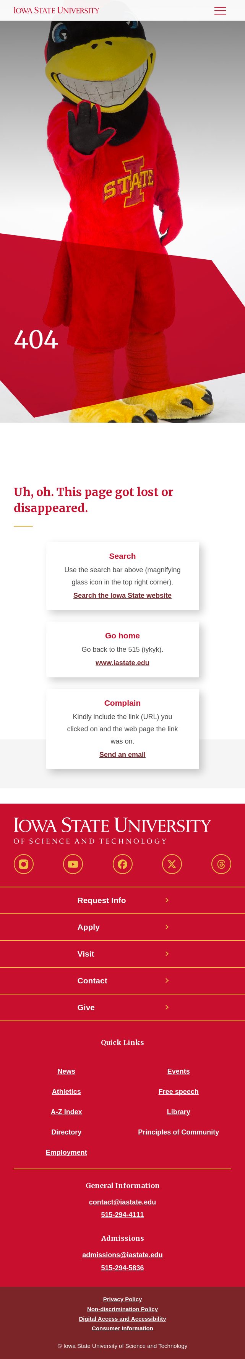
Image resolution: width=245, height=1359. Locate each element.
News (66, 1071)
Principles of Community (178, 1132)
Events (178, 1071)
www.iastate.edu (122, 663)
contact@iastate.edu (122, 1202)
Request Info (102, 900)
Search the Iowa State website (122, 595)
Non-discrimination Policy (122, 1309)
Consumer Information (122, 1328)
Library (178, 1112)
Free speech (179, 1091)
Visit (86, 953)
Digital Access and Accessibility (122, 1318)
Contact (92, 980)
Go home (122, 635)
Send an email (122, 754)
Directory (66, 1132)
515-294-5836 (122, 1268)
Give (86, 1007)
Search (122, 556)
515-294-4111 (122, 1215)
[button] (223, 10)
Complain (122, 702)
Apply (89, 927)
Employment (66, 1152)
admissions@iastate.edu (122, 1255)
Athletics (66, 1091)
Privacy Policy (122, 1299)
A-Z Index (66, 1112)
